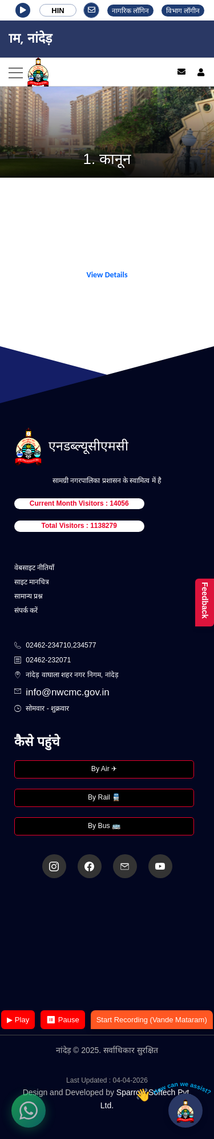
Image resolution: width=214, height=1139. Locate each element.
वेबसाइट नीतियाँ (34, 568)
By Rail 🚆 (104, 797)
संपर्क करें (26, 610)
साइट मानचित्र (31, 582)
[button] (22, 10)
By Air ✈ (104, 769)
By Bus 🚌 (104, 826)
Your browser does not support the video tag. (107, 945)
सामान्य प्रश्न (28, 596)
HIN (57, 10)
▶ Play (18, 1019)
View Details (106, 275)
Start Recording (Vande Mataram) (151, 1019)
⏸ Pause (62, 1019)
